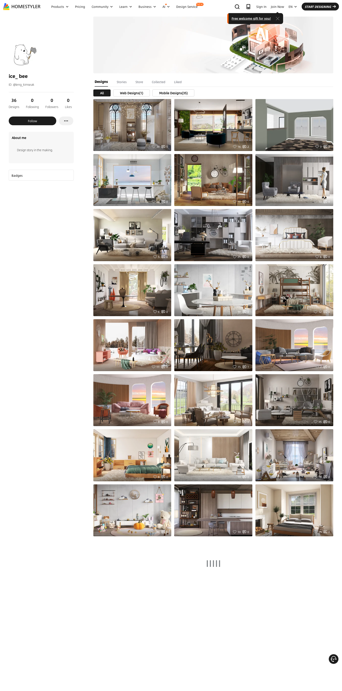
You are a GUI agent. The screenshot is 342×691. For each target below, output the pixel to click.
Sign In (261, 6)
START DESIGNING (320, 6)
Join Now (277, 6)
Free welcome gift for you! (251, 18)
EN (293, 6)
